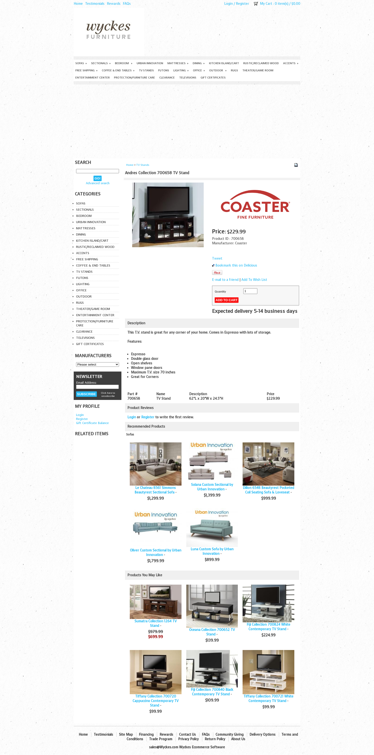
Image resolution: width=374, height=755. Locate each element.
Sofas (81, 63)
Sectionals (101, 63)
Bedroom (123, 63)
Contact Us (187, 734)
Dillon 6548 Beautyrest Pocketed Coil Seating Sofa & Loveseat (268, 490)
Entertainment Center (92, 77)
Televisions (187, 77)
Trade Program (160, 739)
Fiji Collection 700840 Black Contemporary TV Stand (212, 692)
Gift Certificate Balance (92, 423)
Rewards (113, 3)
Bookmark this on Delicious (236, 265)
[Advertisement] (187, 120)
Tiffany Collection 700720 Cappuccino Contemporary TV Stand (156, 701)
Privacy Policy (188, 739)
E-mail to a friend (225, 280)
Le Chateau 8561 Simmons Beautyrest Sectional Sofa (155, 490)
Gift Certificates (213, 77)
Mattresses (177, 63)
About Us (238, 739)
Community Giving (230, 734)
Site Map (126, 734)
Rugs (234, 70)
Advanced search (97, 183)
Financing (146, 734)
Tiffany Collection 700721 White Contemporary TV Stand (268, 698)
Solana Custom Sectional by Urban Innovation (212, 487)
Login (228, 3)
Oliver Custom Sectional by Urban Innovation (155, 552)
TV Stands (146, 70)
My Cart (266, 3)
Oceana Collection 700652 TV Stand (212, 632)
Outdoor (218, 70)
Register (242, 3)
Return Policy (215, 739)
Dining (199, 63)
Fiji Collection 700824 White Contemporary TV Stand (268, 626)
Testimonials (94, 3)
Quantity (220, 292)
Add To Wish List (254, 280)
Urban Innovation (150, 63)
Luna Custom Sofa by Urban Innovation (212, 551)
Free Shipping (86, 70)
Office (199, 70)
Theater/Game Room (257, 70)
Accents (290, 63)
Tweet (217, 258)
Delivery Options (262, 734)
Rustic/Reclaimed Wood (261, 63)
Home (78, 3)
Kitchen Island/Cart (224, 63)
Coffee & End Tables (118, 70)
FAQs (127, 3)
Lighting (181, 70)
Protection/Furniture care (134, 77)
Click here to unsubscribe (108, 394)
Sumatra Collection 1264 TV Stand (156, 623)
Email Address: (86, 383)
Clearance (167, 77)
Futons (163, 70)
